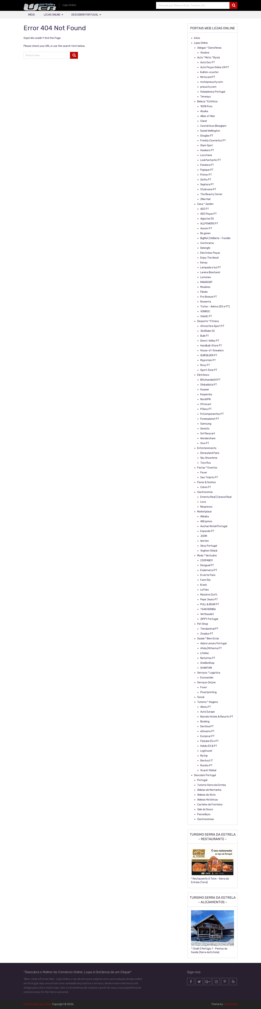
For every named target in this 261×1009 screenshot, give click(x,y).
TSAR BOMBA (208, 609)
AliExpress (206, 521)
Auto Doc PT (207, 62)
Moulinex (205, 287)
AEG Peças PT (208, 213)
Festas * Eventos (207, 467)
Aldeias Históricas (207, 799)
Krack (203, 584)
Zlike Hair (205, 199)
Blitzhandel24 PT (210, 379)
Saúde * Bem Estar (208, 638)
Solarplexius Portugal (212, 91)
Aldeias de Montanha (209, 789)
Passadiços (203, 814)
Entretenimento (206, 448)
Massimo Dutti (208, 594)
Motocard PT (207, 77)
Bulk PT (204, 335)
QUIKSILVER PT (208, 355)
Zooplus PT (206, 633)
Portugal (202, 780)
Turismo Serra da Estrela (211, 785)
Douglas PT (206, 135)
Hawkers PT (207, 150)
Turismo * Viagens (207, 702)
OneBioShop (207, 663)
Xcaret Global (208, 770)
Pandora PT (207, 165)
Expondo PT (207, 531)
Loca (203, 501)
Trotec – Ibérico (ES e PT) (215, 306)
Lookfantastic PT (210, 160)
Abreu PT (205, 706)
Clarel (203, 121)
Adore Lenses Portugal (213, 643)
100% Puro (206, 106)
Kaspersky (206, 394)
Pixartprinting (208, 692)
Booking (205, 721)
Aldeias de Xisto (206, 794)
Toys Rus (205, 462)
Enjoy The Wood (209, 257)
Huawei (204, 389)
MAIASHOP (206, 282)
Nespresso (206, 506)
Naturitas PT (207, 658)
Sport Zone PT (208, 370)
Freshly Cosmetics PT (213, 140)
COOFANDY (206, 560)
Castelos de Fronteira (209, 804)
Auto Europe (207, 711)
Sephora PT (207, 184)
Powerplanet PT (209, 418)
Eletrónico (203, 374)
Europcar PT (207, 736)
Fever (203, 472)
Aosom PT (206, 228)
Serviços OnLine (206, 682)
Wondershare (208, 438)
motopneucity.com (211, 82)
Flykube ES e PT (209, 741)
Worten (204, 540)
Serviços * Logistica (208, 672)
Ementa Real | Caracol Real (215, 497)
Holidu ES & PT (208, 746)
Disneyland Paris (209, 453)
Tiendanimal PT (209, 628)
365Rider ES (207, 331)
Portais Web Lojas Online (38, 1004)
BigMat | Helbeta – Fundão (215, 238)
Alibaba (204, 516)
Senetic (205, 428)
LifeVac (204, 653)
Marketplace (204, 511)
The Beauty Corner (211, 194)
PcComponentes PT (212, 414)
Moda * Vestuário (207, 555)
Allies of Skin (207, 116)
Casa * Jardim (205, 204)
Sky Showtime (208, 457)
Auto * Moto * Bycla (208, 57)
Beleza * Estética (207, 101)
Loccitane (206, 155)
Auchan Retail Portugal (213, 526)
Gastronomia (205, 492)
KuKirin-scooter (209, 72)
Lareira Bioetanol (210, 272)
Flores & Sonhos (206, 482)
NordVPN (205, 399)
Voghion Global (208, 550)
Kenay (204, 262)
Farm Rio (205, 580)
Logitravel (206, 750)
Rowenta (205, 301)
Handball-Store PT (211, 345)
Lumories (205, 277)
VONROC (205, 311)
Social (200, 697)
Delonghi (205, 248)
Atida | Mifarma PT (211, 648)
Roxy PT (205, 365)
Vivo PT (204, 443)
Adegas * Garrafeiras (209, 47)
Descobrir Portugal (84, 14)
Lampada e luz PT (210, 267)
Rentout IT (206, 760)
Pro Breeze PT (208, 296)
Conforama (207, 243)
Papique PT (207, 169)
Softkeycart (207, 433)
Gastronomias (205, 819)
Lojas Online (52, 14)
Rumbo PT (206, 765)
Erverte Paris (208, 575)
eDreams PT (207, 731)
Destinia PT (207, 726)
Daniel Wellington (210, 130)
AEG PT (204, 208)
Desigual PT (207, 565)
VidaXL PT (206, 316)
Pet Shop (202, 623)
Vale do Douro (205, 809)
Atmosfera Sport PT (212, 326)
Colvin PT (205, 487)
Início (31, 14)
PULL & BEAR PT (209, 604)
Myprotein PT (208, 360)
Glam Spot (206, 145)
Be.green (205, 233)
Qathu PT (205, 179)
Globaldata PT (208, 384)
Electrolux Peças (210, 252)
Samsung (205, 423)
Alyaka (204, 111)
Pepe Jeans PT (209, 599)
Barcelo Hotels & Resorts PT (216, 716)
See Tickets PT (209, 477)
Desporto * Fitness (208, 321)
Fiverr (203, 687)
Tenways (205, 96)
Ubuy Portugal (208, 545)
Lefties (204, 589)
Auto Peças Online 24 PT (214, 67)
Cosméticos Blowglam (213, 125)
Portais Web (230, 1004)
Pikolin (204, 291)
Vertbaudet (207, 614)
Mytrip (204, 755)
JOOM (203, 536)
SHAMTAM (206, 667)
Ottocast (205, 404)
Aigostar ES (207, 218)
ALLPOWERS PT (209, 223)
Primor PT (206, 174)
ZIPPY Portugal (209, 619)
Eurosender (207, 677)
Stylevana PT (208, 189)
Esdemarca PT (208, 570)
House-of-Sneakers (212, 350)
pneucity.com (208, 86)
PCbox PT (206, 409)
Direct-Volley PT (209, 340)
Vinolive (204, 52)
